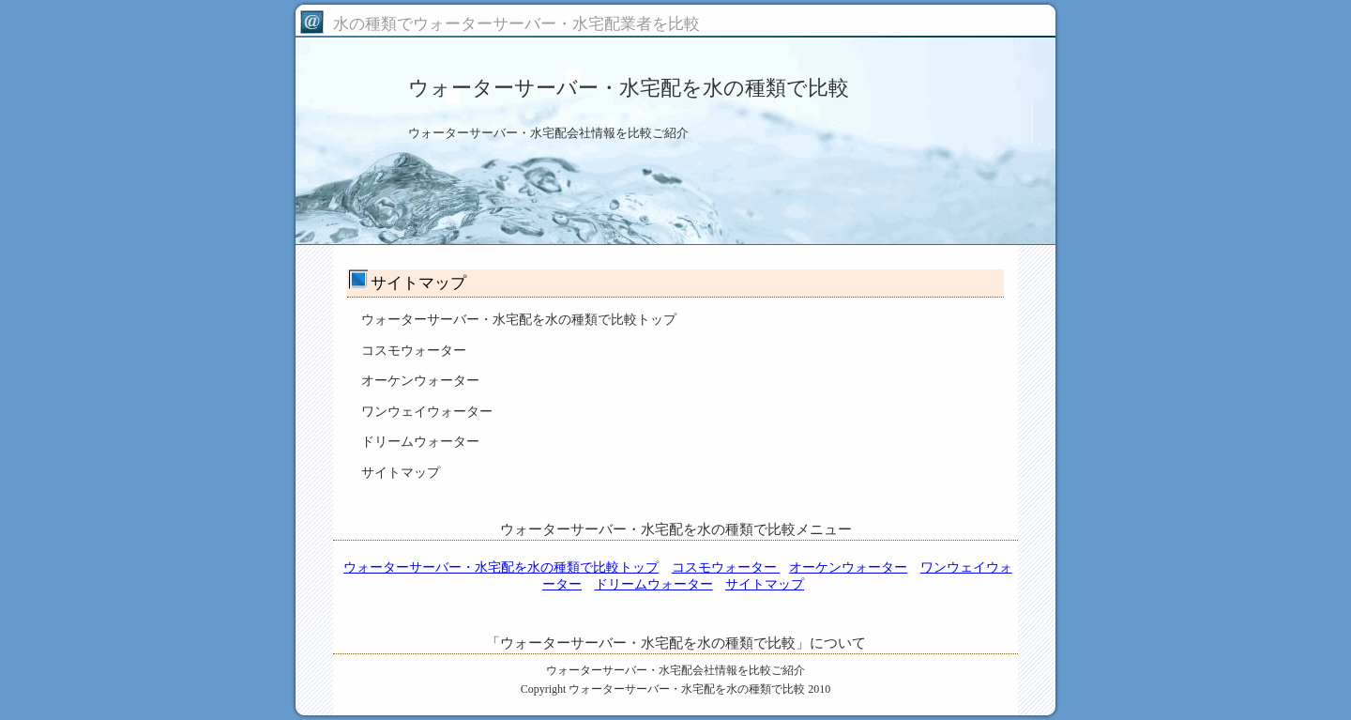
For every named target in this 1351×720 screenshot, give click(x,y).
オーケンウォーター (420, 381)
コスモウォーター (413, 351)
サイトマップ (400, 473)
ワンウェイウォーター (427, 412)
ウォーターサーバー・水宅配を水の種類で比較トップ (518, 320)
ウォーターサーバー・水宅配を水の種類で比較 (687, 689)
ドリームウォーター (420, 442)
